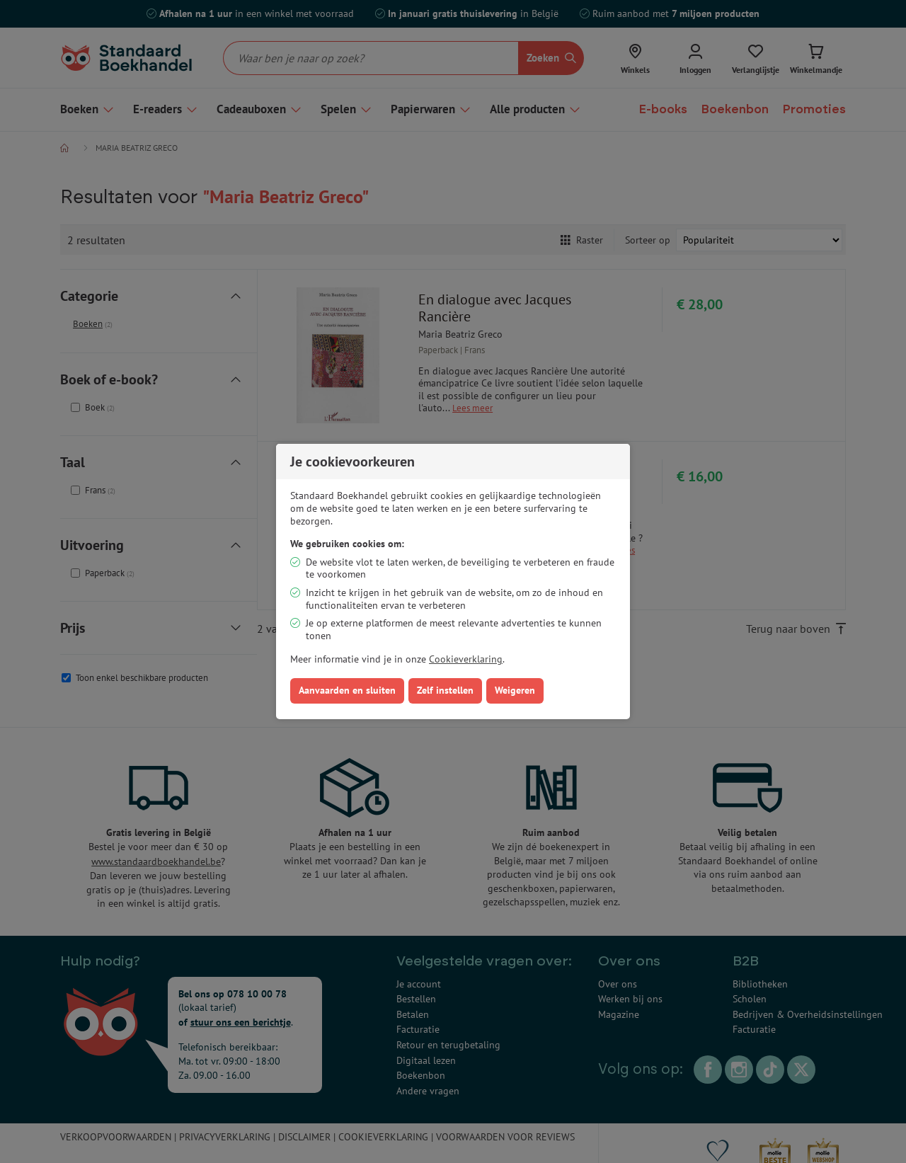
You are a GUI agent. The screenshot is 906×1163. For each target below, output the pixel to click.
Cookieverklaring (466, 659)
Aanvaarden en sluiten (347, 690)
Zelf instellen (445, 690)
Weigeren (515, 690)
